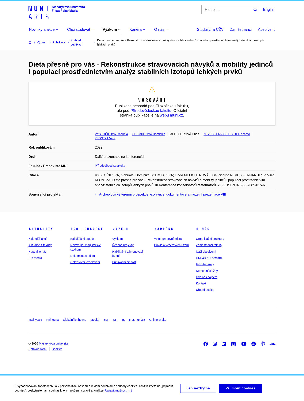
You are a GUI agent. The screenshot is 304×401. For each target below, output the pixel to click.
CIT (115, 319)
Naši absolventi (206, 251)
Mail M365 (35, 319)
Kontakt (201, 283)
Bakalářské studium (83, 238)
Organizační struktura (210, 238)
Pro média (35, 258)
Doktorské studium (82, 255)
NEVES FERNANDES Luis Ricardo (227, 134)
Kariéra (163, 229)
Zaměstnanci (241, 29)
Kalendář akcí (37, 238)
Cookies (57, 349)
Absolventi (267, 29)
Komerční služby (207, 270)
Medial (95, 319)
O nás (203, 229)
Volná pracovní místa (168, 238)
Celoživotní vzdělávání (85, 262)
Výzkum (120, 229)
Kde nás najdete (206, 277)
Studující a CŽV (210, 29)
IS (123, 319)
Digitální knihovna (74, 319)
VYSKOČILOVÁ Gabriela (111, 134)
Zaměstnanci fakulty (209, 245)
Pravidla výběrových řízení (171, 245)
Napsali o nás (37, 251)
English (269, 9)
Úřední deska (204, 289)
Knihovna (52, 319)
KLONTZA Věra (105, 138)
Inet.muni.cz (137, 319)
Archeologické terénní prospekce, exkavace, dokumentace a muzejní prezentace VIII (162, 194)
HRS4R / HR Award (209, 258)
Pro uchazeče (86, 229)
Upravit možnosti (118, 392)
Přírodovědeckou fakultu (150, 111)
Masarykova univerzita (53, 343)
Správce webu (37, 349)
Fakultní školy (205, 264)
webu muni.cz (171, 115)
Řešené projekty (123, 245)
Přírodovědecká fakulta (110, 165)
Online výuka (157, 319)
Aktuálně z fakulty (40, 245)
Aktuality (40, 229)
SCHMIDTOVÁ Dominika (148, 134)
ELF (106, 319)
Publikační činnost (124, 262)
